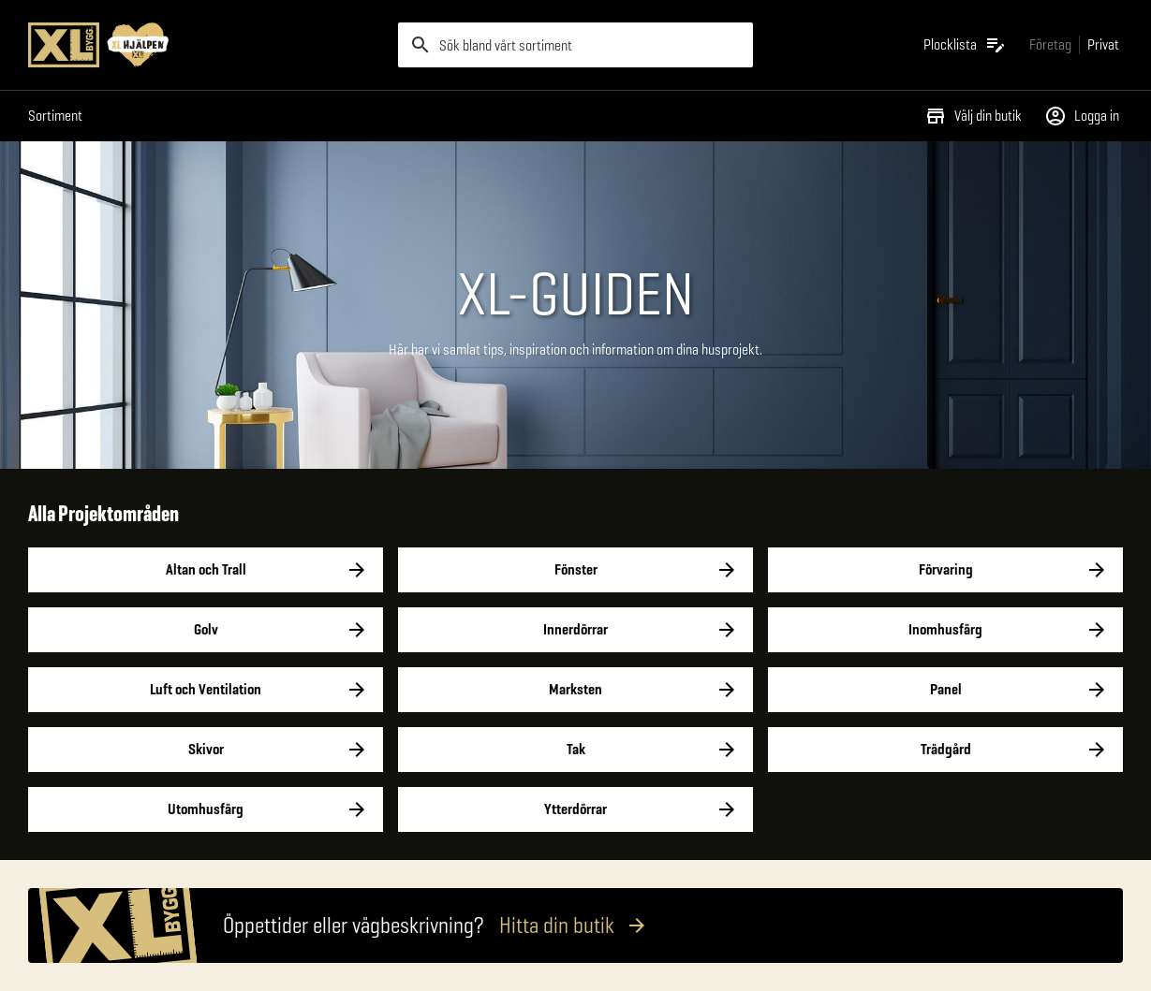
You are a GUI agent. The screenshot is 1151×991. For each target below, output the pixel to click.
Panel (945, 689)
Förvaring (945, 570)
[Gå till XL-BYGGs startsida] (205, 44)
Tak (575, 749)
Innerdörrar (575, 630)
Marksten (575, 689)
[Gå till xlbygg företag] (1050, 44)
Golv (205, 630)
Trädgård (945, 749)
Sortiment (55, 115)
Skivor (205, 749)
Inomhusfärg (945, 630)
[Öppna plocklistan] (965, 45)
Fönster (575, 570)
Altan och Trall (205, 570)
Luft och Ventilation (205, 689)
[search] (575, 44)
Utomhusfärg (205, 809)
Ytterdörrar (575, 809)
